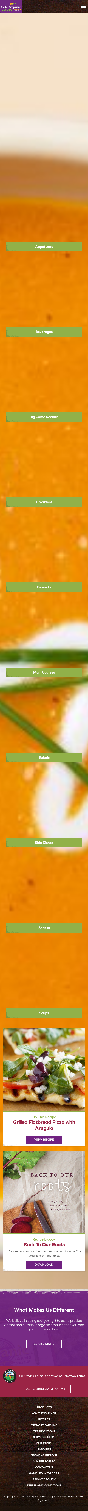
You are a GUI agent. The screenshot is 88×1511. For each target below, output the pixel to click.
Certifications (44, 1431)
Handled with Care (44, 1473)
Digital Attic (43, 1500)
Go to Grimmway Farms (45, 1388)
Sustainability (44, 1437)
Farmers (44, 1449)
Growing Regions (44, 1455)
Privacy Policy (44, 1479)
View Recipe (44, 1139)
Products (44, 1407)
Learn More (44, 1343)
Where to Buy (44, 1461)
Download (44, 1264)
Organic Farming (44, 1425)
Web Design (74, 1496)
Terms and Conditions (44, 1485)
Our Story (44, 1443)
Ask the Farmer (44, 1413)
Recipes (44, 1419)
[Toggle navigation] (83, 6)
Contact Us (44, 1467)
